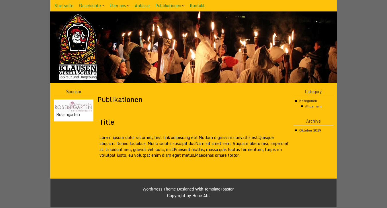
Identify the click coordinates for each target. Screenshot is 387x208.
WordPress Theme (159, 189)
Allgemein (313, 106)
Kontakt (197, 5)
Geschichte (90, 5)
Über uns (118, 5)
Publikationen (168, 5)
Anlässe (142, 5)
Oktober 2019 (310, 130)
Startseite (63, 5)
